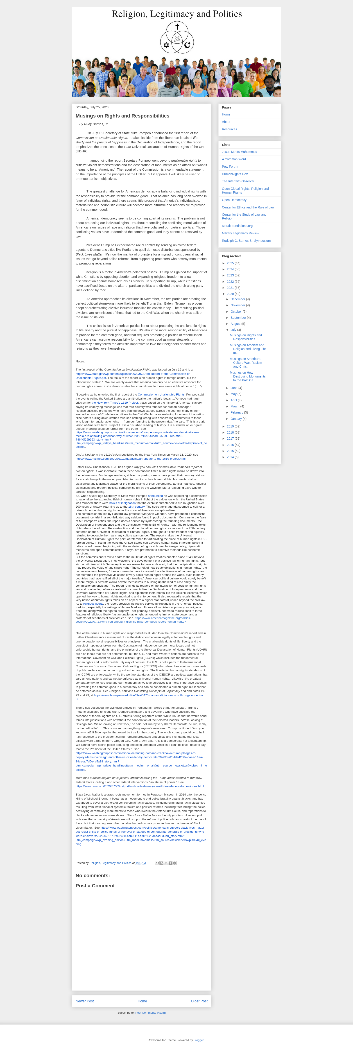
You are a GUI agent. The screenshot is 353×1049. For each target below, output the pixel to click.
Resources (229, 129)
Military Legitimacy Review (240, 233)
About (226, 122)
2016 (231, 445)
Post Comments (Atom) (150, 1012)
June (234, 388)
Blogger (199, 1040)
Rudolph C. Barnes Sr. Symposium (246, 240)
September (239, 317)
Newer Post (85, 1001)
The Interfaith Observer (238, 181)
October (237, 311)
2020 (231, 294)
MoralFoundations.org (237, 226)
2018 (231, 432)
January (237, 419)
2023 (231, 275)
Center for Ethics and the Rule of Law (248, 207)
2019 (231, 426)
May (234, 394)
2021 (231, 287)
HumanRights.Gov (235, 174)
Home (142, 1001)
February (237, 412)
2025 (231, 263)
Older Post (199, 1001)
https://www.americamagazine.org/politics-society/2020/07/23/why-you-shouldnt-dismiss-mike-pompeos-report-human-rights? (133, 619)
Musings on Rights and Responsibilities (246, 337)
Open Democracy (234, 200)
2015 (231, 451)
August (236, 324)
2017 (231, 438)
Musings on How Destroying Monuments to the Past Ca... (248, 376)
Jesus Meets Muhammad (239, 152)
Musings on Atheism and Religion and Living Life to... (248, 349)
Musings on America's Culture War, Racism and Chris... (246, 362)
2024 (231, 269)
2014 (231, 457)
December (238, 299)
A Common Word (234, 159)
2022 (231, 281)
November (238, 305)
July (234, 330)
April (234, 400)
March (235, 406)
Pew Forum (230, 166)
